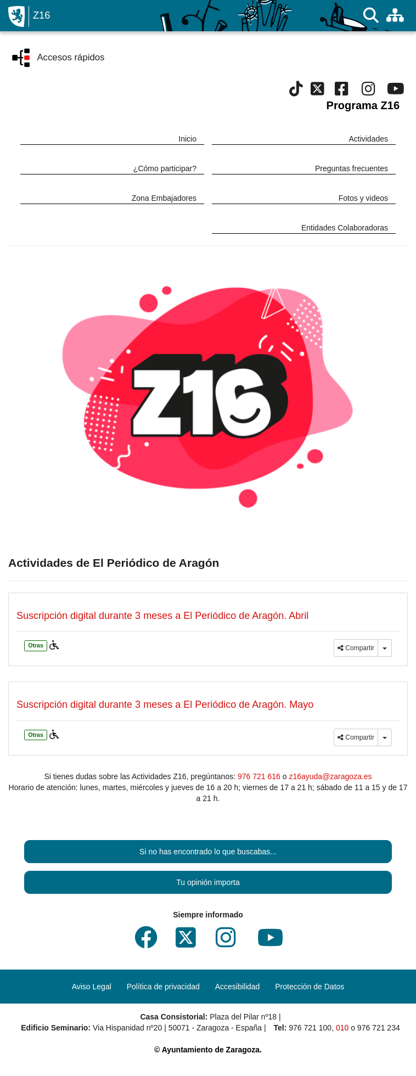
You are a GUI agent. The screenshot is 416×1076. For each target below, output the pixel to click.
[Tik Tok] (296, 91)
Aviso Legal (91, 986)
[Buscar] (371, 15)
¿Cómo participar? (164, 168)
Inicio (187, 138)
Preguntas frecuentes (351, 168)
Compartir (356, 648)
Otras (35, 645)
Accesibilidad (237, 986)
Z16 (41, 15)
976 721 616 (259, 776)
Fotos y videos (363, 198)
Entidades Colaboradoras (344, 227)
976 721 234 (378, 1027)
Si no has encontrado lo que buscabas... (208, 851)
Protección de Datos (309, 986)
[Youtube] (395, 91)
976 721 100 (310, 1027)
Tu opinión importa (207, 882)
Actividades (368, 138)
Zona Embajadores (164, 198)
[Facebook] (341, 91)
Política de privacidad (163, 986)
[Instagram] (368, 91)
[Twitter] (317, 91)
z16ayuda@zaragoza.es (330, 776)
